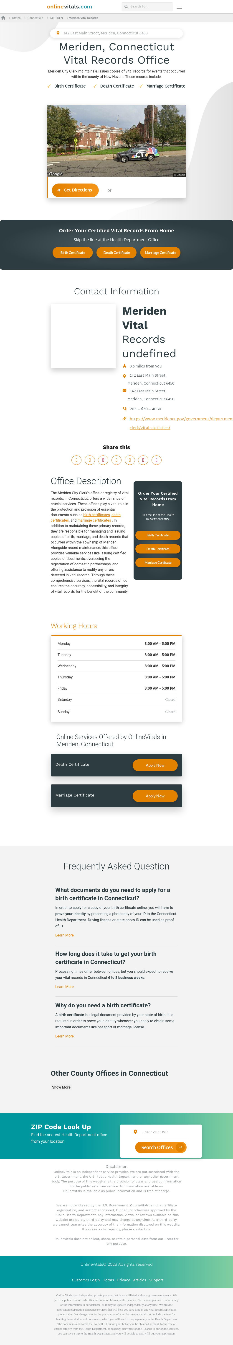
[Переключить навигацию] (179, 6)
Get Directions (75, 190)
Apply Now (155, 765)
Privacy (123, 1280)
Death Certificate (117, 86)
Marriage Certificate (165, 86)
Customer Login (86, 1280)
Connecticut (35, 18)
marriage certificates (94, 520)
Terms (108, 1280)
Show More (61, 1087)
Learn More (64, 935)
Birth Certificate (70, 86)
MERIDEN (56, 18)
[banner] (69, 7)
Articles (139, 1280)
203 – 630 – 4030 (145, 409)
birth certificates (96, 515)
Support (156, 1280)
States (16, 18)
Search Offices (157, 1148)
